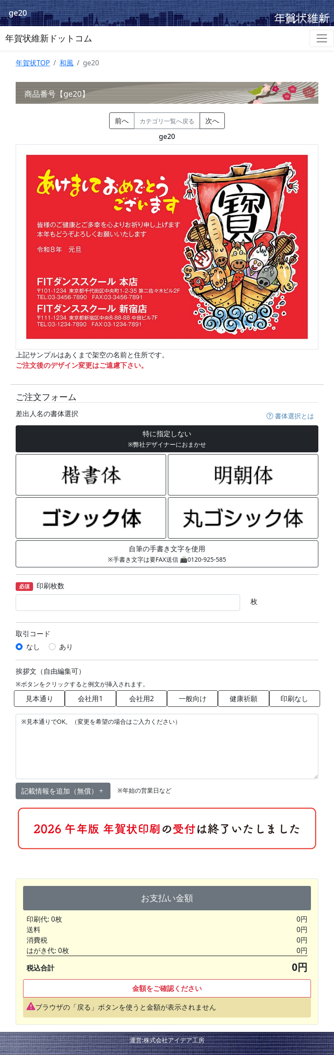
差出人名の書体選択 (47, 414)
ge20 (18, 12)
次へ (212, 121)
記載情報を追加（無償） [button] (63, 791)
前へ (122, 121)
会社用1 (90, 698)
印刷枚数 (40, 586)
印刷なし (294, 698)
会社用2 (141, 698)
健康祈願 (243, 698)
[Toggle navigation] (322, 38)
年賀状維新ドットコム (48, 38)
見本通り (39, 698)
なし (33, 646)
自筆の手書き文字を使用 (167, 553)
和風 (66, 63)
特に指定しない (167, 438)
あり (66, 646)
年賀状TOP (33, 63)
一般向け (193, 698)
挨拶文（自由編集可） (50, 671)
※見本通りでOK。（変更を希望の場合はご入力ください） (167, 746)
